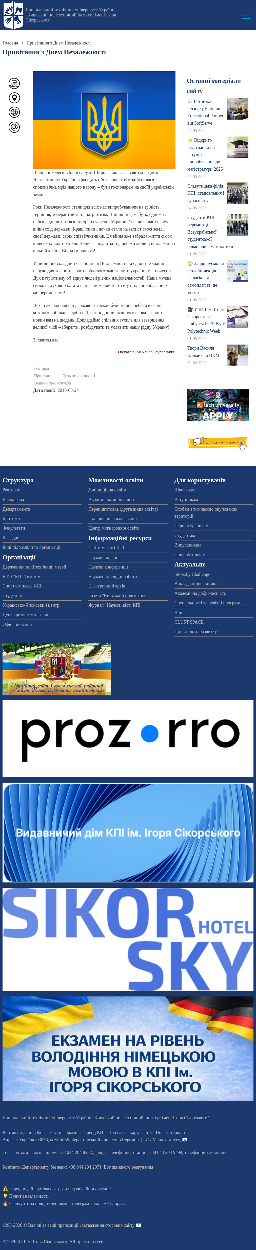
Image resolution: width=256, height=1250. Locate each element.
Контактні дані (17, 1132)
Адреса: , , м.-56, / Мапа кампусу (91, 1139)
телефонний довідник (206, 1152)
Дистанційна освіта (107, 489)
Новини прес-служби (52, 383)
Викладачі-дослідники (196, 583)
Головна (10, 43)
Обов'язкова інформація (58, 1132)
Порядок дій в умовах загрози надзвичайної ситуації (60, 1188)
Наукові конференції (108, 567)
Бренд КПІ (94, 1132)
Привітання (44, 376)
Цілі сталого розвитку (195, 631)
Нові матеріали (170, 1132)
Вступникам (186, 499)
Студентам (184, 535)
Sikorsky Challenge (192, 574)
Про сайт (117, 1132)
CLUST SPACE (189, 622)
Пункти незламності (29, 1196)
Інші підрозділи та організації (31, 547)
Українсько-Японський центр (31, 605)
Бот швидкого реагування (128, 1167)
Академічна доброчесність (200, 593)
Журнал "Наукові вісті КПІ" (115, 605)
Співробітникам (189, 554)
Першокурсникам (191, 525)
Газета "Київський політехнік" (117, 595)
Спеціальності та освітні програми (208, 602)
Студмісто (12, 595)
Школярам (184, 489)
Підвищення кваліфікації (112, 518)
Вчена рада (13, 499)
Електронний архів (106, 585)
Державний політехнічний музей (34, 567)
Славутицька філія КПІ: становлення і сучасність (205, 193)
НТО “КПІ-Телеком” (22, 576)
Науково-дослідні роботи (112, 576)
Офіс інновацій (17, 624)
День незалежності (78, 376)
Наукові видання (104, 557)
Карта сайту (140, 1132)
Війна (180, 612)
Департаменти (16, 509)
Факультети (14, 528)
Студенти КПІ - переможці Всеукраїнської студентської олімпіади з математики (210, 232)
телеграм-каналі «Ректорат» (99, 1203)
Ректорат (42, 368)
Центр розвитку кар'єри (25, 614)
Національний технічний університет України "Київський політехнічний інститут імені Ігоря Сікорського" (71, 14)
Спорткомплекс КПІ (22, 585)
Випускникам (187, 545)
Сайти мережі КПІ (106, 547)
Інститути (12, 518)
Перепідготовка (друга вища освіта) (123, 509)
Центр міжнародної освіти (114, 528)
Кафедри (11, 537)
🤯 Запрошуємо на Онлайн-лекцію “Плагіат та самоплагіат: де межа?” (205, 278)
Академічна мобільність (111, 499)
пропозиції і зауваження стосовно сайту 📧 (99, 1225)
